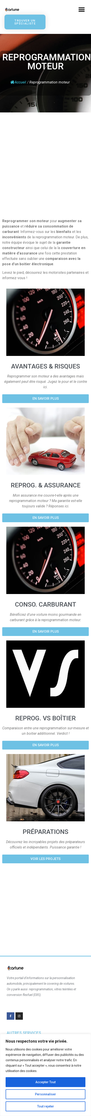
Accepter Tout (45, 1082)
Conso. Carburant (45, 604)
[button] (81, 9)
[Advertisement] (42, 163)
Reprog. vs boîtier (45, 718)
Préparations (45, 831)
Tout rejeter (45, 1106)
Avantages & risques (45, 366)
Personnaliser (45, 1094)
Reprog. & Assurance (45, 485)
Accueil (18, 82)
